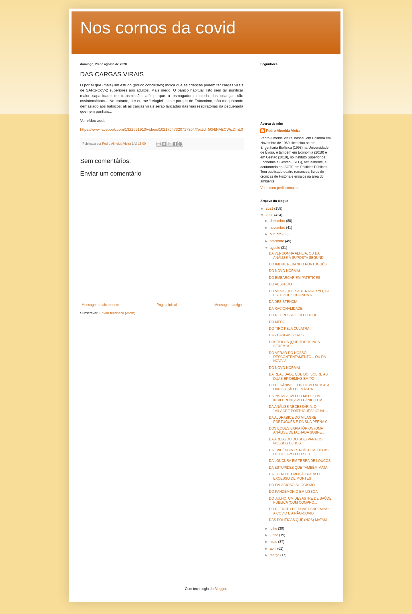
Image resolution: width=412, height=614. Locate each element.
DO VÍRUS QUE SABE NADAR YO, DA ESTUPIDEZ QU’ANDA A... (299, 293)
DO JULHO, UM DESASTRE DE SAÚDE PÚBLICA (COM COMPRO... (300, 500)
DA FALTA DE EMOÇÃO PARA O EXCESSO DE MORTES (294, 476)
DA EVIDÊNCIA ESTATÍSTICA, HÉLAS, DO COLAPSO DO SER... (299, 452)
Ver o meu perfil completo (279, 188)
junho (274, 535)
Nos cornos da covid (158, 27)
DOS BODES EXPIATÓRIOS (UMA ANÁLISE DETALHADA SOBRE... (297, 430)
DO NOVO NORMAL (285, 271)
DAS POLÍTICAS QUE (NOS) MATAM (298, 520)
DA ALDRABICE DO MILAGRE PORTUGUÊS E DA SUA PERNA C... (299, 420)
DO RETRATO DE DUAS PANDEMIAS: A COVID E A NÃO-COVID (299, 511)
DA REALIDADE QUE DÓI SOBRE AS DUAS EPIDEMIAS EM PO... (298, 376)
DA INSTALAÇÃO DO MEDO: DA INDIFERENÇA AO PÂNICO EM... (297, 398)
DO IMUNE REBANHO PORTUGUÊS (298, 264)
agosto (275, 248)
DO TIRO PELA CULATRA (289, 329)
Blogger (220, 589)
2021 (270, 208)
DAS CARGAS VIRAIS (286, 335)
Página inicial (167, 305)
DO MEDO (277, 322)
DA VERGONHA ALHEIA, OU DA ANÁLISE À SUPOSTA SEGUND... (297, 255)
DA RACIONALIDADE (285, 309)
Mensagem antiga (228, 305)
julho (274, 528)
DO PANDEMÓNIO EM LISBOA (293, 492)
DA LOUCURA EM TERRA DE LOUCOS (300, 461)
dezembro (278, 221)
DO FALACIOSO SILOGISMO (292, 485)
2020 (270, 215)
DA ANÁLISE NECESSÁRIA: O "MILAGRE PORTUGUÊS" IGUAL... (298, 409)
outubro (276, 234)
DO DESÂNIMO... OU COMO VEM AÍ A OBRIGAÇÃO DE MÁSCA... (299, 387)
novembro (278, 228)
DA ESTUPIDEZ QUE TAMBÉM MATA (298, 468)
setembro (277, 241)
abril (273, 549)
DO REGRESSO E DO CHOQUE (294, 315)
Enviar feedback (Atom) (117, 313)
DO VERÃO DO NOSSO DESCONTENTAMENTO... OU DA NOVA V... (297, 357)
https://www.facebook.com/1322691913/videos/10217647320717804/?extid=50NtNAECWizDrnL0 (161, 129)
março (275, 555)
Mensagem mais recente (100, 305)
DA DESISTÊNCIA (283, 302)
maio (274, 542)
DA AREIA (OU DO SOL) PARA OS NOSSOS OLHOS (295, 441)
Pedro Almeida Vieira (283, 131)
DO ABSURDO (280, 284)
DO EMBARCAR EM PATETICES (294, 278)
